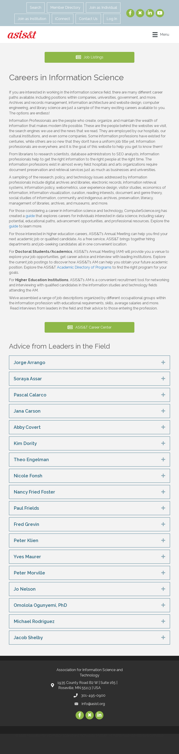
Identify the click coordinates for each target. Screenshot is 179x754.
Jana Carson (27, 411)
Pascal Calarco (30, 395)
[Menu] (159, 34)
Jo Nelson (25, 589)
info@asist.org (93, 704)
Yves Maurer (27, 556)
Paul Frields (26, 508)
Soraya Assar (28, 378)
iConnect (63, 19)
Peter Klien (26, 540)
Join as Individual (104, 7)
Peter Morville (29, 573)
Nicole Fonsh (28, 475)
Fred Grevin (26, 524)
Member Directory (66, 7)
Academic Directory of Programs (84, 267)
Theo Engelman (31, 459)
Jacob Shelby (28, 637)
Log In (112, 19)
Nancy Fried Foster (34, 492)
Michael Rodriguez (34, 621)
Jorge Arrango (29, 362)
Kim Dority (25, 443)
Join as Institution (33, 19)
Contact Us (89, 19)
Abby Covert (27, 427)
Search (36, 7)
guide (31, 216)
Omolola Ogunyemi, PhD (40, 605)
